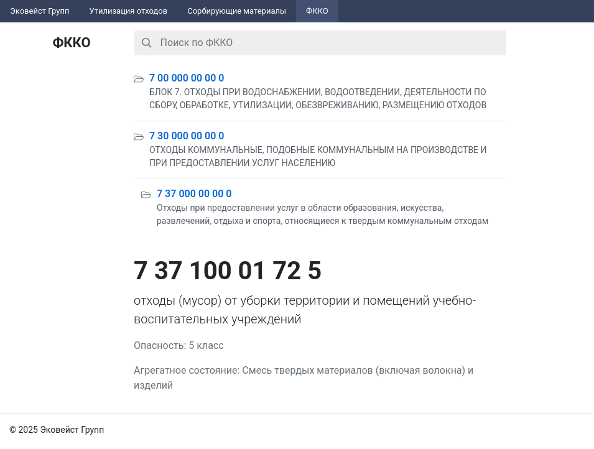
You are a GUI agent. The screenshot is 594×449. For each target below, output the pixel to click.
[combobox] (320, 43)
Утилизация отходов (129, 11)
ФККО (317, 11)
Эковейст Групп (40, 11)
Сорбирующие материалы (236, 11)
